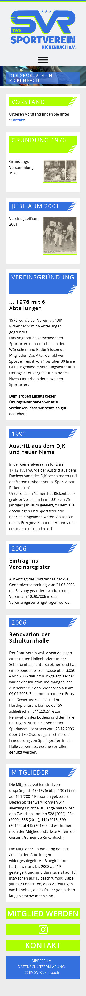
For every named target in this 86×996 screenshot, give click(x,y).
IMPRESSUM (41, 960)
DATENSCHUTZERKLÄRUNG (41, 966)
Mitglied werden (43, 913)
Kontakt (17, 120)
